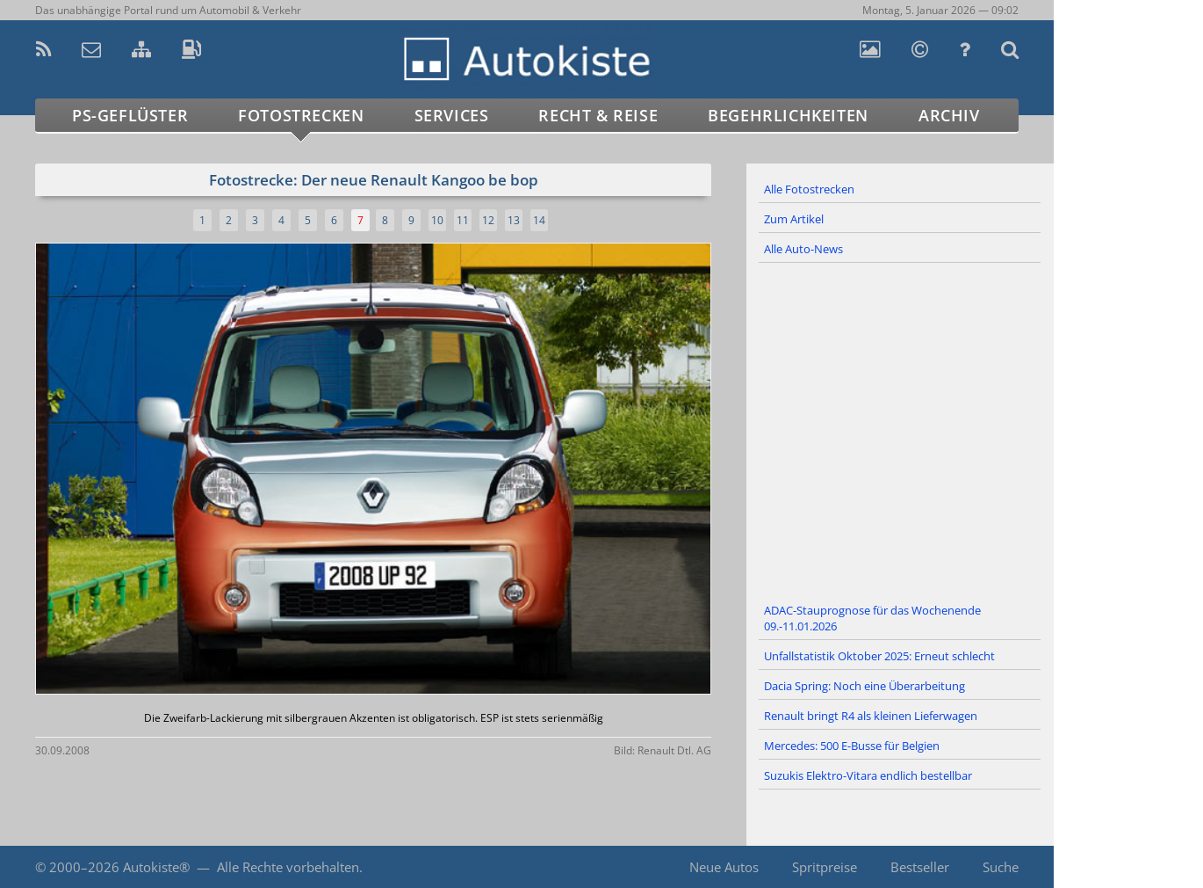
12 (488, 220)
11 (463, 220)
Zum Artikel (794, 219)
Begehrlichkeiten (788, 115)
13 (514, 220)
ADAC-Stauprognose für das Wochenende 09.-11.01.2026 (872, 618)
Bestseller (919, 867)
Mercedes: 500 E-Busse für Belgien (852, 745)
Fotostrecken (301, 115)
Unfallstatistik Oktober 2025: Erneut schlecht (879, 656)
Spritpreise (824, 867)
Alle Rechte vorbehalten (288, 867)
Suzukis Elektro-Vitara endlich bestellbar (868, 775)
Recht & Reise (598, 115)
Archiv (949, 115)
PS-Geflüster (130, 115)
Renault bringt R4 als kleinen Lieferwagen (870, 716)
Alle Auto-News (803, 249)
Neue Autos (724, 867)
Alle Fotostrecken (809, 189)
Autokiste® (156, 867)
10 (437, 220)
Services (451, 115)
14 (539, 220)
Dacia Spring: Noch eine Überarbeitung (864, 686)
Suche (1001, 867)
